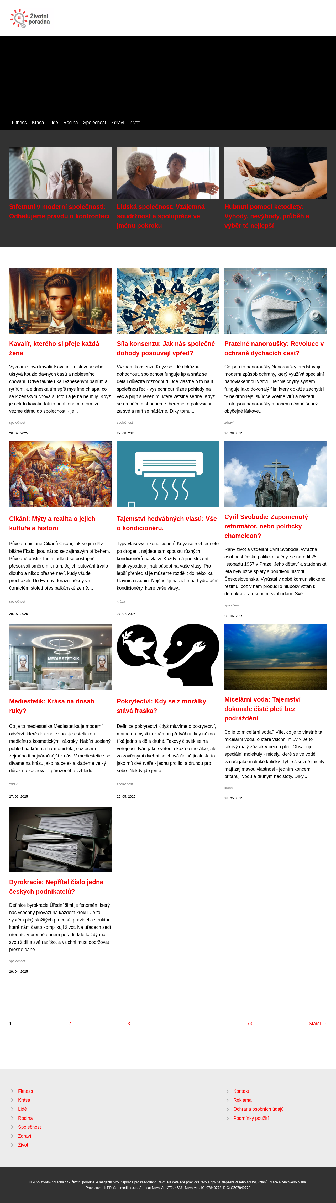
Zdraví (117, 122)
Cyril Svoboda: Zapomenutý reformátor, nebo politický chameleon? (266, 526)
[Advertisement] (168, 79)
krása (121, 601)
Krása (38, 122)
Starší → (318, 1023)
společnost (17, 423)
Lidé (53, 122)
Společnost (94, 122)
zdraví (229, 423)
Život (135, 122)
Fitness (19, 122)
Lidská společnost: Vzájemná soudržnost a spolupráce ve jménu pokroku (161, 216)
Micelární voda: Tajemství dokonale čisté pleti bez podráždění (262, 709)
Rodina (70, 122)
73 (249, 1023)
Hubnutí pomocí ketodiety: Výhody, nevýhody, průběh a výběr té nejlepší (266, 216)
